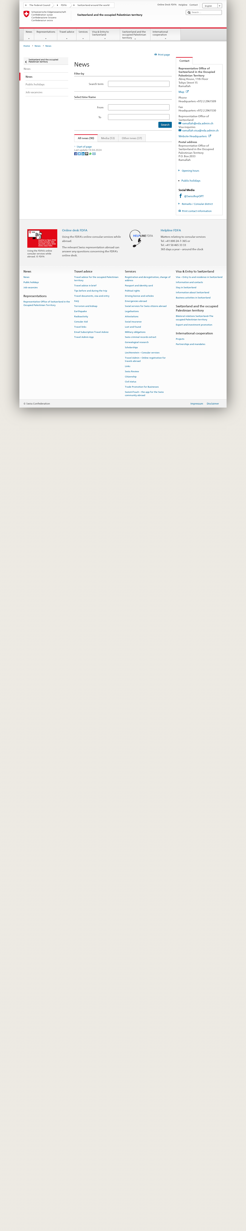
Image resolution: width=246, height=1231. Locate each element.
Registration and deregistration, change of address (147, 1085)
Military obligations (135, 1138)
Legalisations (132, 1117)
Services (83, 35)
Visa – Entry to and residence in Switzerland (199, 1083)
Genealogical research (137, 1148)
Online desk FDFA (74, 1036)
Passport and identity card (139, 1091)
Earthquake (80, 1117)
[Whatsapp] (90, 1019)
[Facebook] (76, 1019)
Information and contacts (189, 1088)
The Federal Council (39, 5)
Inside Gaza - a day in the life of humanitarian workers (112, 280)
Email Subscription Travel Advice (91, 1138)
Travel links (80, 1133)
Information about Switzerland (192, 1098)
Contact (182, 60)
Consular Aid (81, 1127)
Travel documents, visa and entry (91, 1102)
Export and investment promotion (194, 1131)
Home (26, 46)
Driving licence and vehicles (139, 1102)
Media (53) (108, 138)
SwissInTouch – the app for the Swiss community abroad (144, 1200)
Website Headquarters (195, 136)
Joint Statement (87, 249)
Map (184, 91)
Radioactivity (81, 1122)
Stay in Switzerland (186, 1093)
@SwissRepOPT (194, 196)
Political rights (132, 1097)
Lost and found (133, 1133)
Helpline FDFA (171, 1036)
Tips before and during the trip (90, 1097)
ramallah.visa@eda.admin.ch (200, 130)
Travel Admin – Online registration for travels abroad (145, 1166)
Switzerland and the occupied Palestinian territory (135, 35)
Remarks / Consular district (197, 204)
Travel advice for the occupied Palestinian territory (96, 1085)
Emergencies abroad (136, 1107)
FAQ (76, 1107)
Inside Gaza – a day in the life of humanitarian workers (112, 157)
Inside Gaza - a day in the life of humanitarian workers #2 (114, 373)
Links (127, 1172)
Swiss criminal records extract (140, 1143)
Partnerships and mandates (190, 1150)
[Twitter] (79, 1019)
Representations (45, 35)
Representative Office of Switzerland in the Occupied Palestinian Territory (46, 1109)
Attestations (131, 1122)
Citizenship (130, 1182)
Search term (96, 84)
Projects (180, 1145)
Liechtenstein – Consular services (142, 1158)
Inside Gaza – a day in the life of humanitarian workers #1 (114, 465)
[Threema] (87, 1019)
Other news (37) (132, 138)
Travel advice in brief (85, 1091)
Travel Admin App (84, 1143)
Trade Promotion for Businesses (142, 1193)
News (29, 35)
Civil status (130, 1187)
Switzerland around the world (93, 5)
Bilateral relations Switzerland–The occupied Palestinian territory (194, 1124)
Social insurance (133, 1127)
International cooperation (166, 35)
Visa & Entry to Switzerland (105, 35)
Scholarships (131, 1153)
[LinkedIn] (83, 1019)
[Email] (94, 1019)
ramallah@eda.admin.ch (197, 123)
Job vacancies (30, 1093)
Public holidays (190, 180)
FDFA (64, 5)
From (100, 107)
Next (158, 145)
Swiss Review (132, 1177)
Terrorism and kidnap (85, 1112)
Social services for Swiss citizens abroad (145, 1112)
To (101, 117)
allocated (100, 195)
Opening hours (190, 170)
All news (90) (84, 138)
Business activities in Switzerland (193, 1103)
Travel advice (66, 35)
